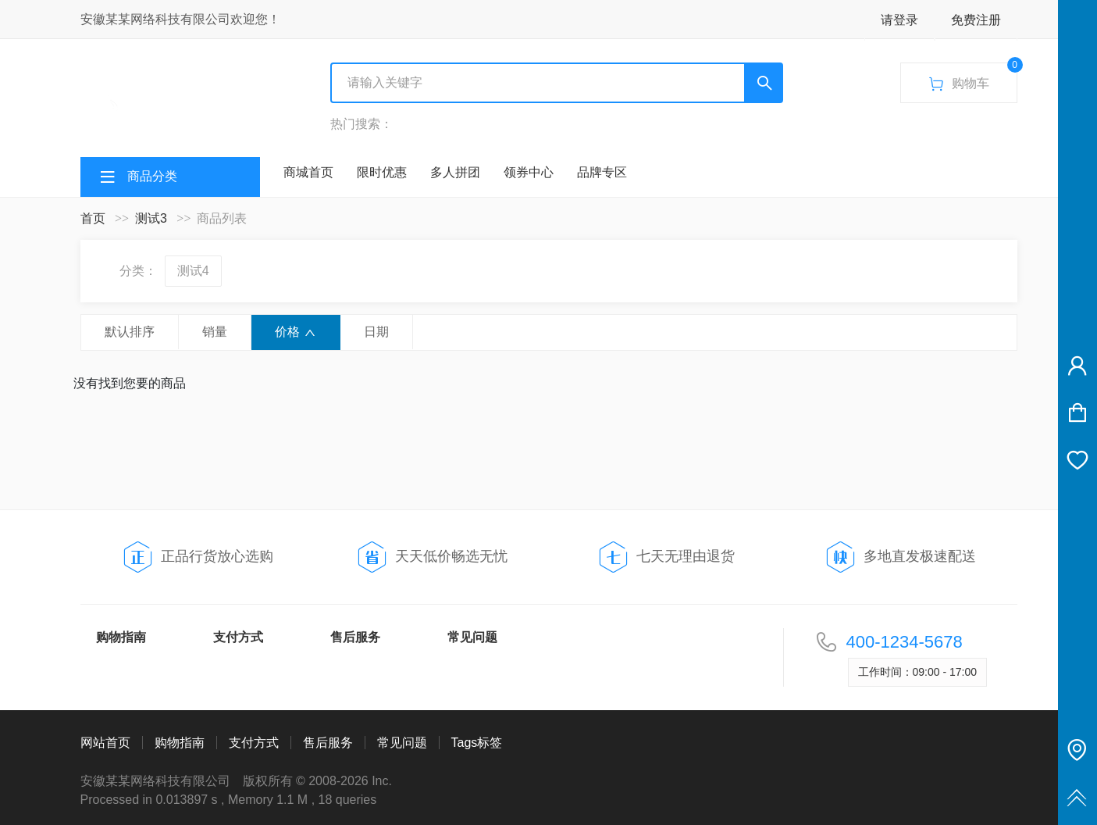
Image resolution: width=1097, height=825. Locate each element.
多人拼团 (455, 172)
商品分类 (152, 176)
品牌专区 (602, 172)
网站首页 (105, 742)
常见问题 (472, 637)
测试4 (193, 270)
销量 (214, 331)
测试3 (151, 218)
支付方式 (238, 637)
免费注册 (976, 20)
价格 (295, 332)
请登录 (899, 20)
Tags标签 (477, 742)
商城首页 (308, 172)
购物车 (972, 77)
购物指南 (121, 637)
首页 (92, 218)
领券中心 (529, 172)
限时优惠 (382, 172)
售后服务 (355, 637)
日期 (376, 331)
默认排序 (130, 331)
